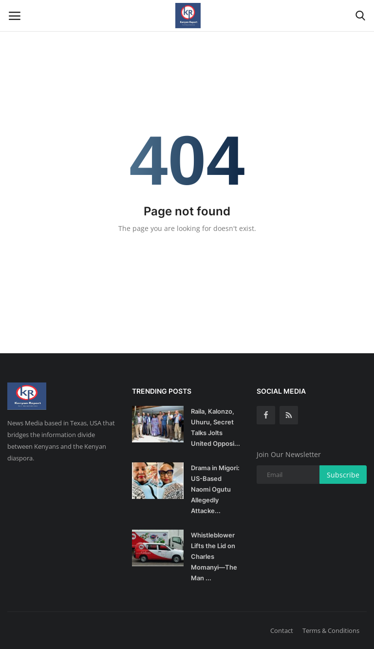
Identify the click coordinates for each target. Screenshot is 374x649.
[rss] (289, 415)
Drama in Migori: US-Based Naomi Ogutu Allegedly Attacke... (215, 489)
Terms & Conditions (330, 630)
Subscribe (343, 474)
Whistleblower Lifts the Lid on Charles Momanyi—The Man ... (214, 556)
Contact (281, 630)
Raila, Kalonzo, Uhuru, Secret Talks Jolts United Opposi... (215, 427)
